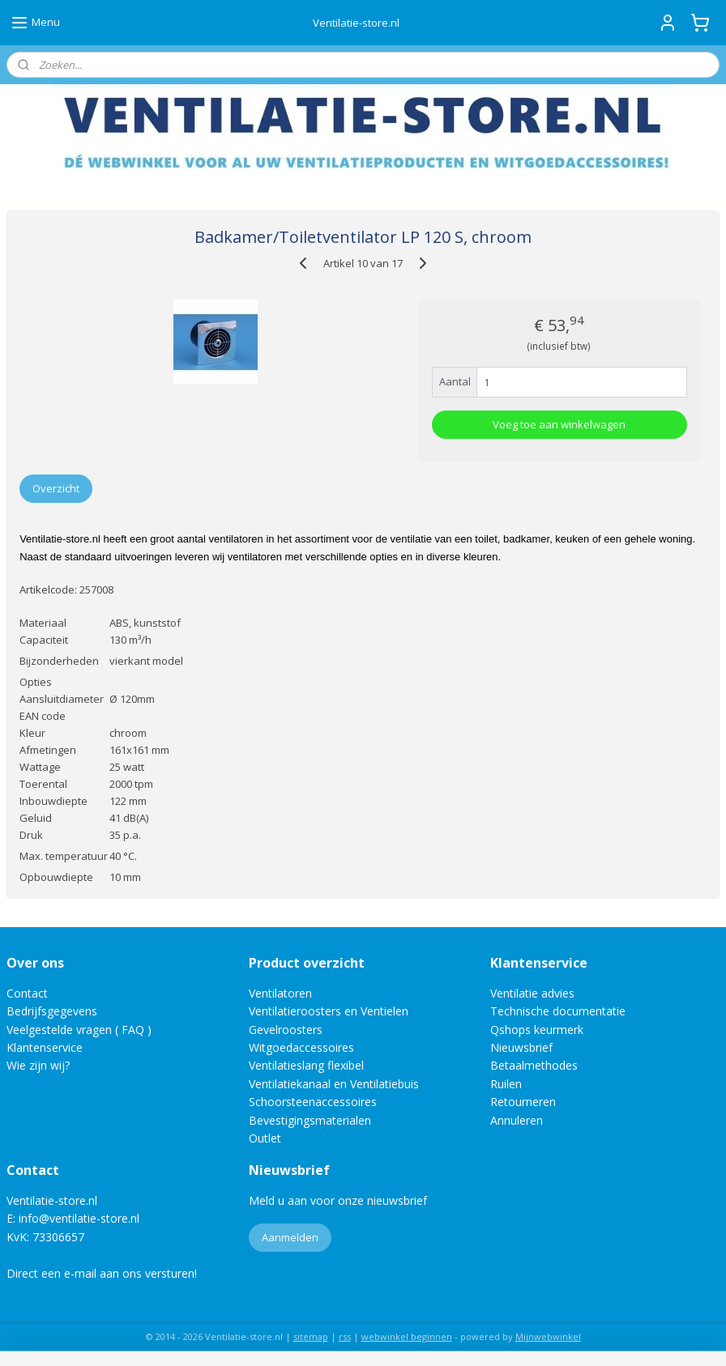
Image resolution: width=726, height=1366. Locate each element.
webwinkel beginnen (406, 1336)
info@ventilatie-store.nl (79, 1218)
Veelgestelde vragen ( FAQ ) (79, 1029)
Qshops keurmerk (536, 1029)
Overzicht (55, 488)
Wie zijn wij (35, 1065)
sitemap (310, 1336)
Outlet (266, 1138)
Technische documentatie (558, 1011)
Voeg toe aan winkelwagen (559, 424)
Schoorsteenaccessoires (313, 1101)
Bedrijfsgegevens (51, 1011)
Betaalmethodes (534, 1065)
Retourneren (523, 1101)
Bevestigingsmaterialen (310, 1120)
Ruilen (506, 1084)
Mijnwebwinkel (548, 1336)
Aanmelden (290, 1237)
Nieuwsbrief (521, 1047)
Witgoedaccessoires (301, 1047)
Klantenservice (44, 1047)
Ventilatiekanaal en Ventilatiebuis (334, 1084)
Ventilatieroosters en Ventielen (328, 1011)
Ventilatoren (280, 993)
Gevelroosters (285, 1029)
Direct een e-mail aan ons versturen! (101, 1273)
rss (345, 1336)
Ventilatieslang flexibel (306, 1065)
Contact (27, 993)
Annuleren (516, 1120)
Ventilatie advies (532, 993)
